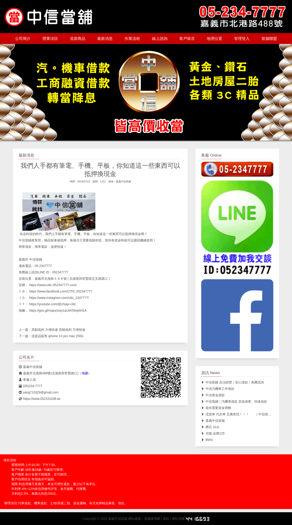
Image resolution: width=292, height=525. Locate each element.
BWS (207, 440)
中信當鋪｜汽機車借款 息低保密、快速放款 (234, 401)
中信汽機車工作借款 (217, 389)
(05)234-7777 (30, 386)
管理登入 (242, 38)
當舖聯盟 (269, 38)
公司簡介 (23, 38)
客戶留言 (187, 38)
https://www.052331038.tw (39, 399)
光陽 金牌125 (212, 433)
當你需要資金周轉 (216, 408)
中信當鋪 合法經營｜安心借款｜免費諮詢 (232, 382)
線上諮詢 (159, 38)
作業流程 (132, 38)
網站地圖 (178, 518)
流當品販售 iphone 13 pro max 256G (57, 336)
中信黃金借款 (213, 395)
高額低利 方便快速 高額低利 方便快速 (58, 329)
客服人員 (27, 379)
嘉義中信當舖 (123, 181)
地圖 (85, 373)
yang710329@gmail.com (38, 392)
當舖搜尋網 (152, 518)
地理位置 (214, 38)
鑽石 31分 (210, 427)
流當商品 (77, 38)
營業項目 (50, 38)
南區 (166, 518)
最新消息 (105, 38)
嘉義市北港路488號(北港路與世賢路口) (48, 373)
